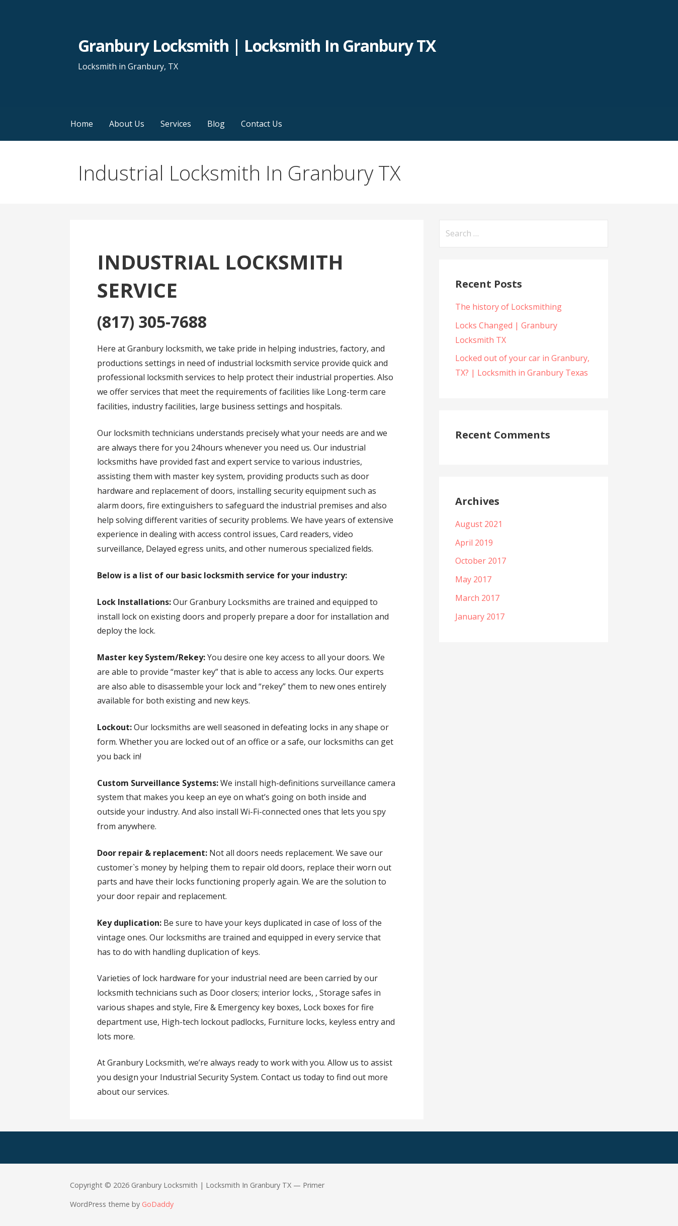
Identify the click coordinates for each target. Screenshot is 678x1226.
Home (81, 123)
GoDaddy (158, 1204)
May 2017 (473, 579)
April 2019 (474, 542)
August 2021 (478, 524)
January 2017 (479, 616)
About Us (126, 123)
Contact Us (261, 123)
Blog (216, 123)
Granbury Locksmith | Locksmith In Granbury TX (257, 45)
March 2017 (477, 597)
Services (175, 123)
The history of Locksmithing (508, 306)
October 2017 (480, 560)
